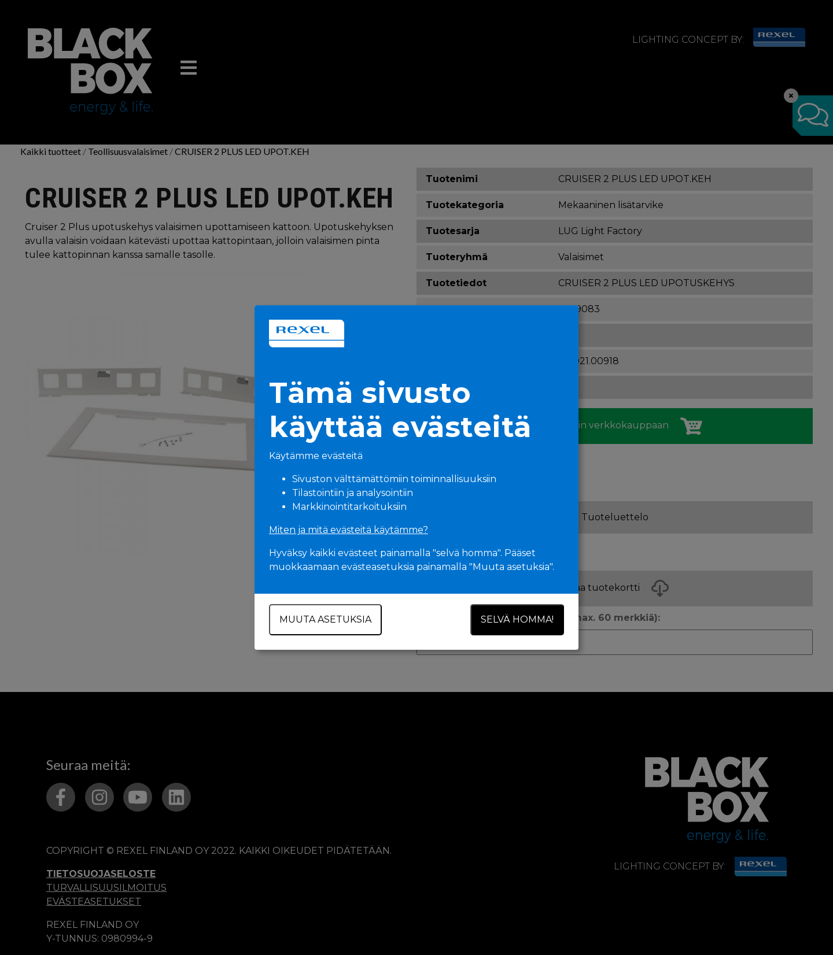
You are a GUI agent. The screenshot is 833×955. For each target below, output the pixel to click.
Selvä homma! (517, 619)
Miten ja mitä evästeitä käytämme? (348, 529)
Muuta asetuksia (325, 619)
